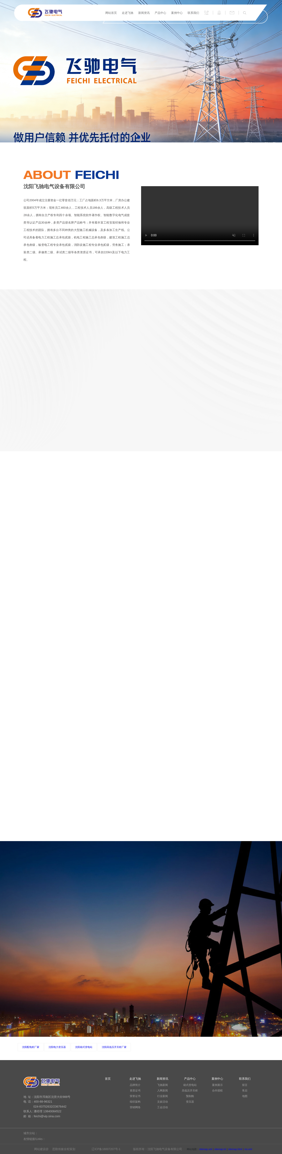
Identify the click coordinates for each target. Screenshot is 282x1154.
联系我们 (193, 12)
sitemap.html (235, 1149)
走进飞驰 (127, 12)
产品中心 (160, 12)
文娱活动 (162, 1101)
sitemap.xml (205, 1149)
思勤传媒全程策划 (63, 1149)
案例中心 (177, 12)
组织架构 (135, 1101)
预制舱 (190, 1096)
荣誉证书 (135, 1096)
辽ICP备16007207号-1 (106, 1149)
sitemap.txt (220, 1149)
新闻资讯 (144, 12)
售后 (244, 1090)
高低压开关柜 (190, 1090)
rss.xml (248, 1149)
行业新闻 (162, 1096)
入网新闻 (162, 1090)
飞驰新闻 (162, 1085)
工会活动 (162, 1107)
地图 (244, 1096)
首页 (108, 1078)
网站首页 (111, 12)
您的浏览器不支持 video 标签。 (200, 215)
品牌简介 (135, 1085)
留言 (244, 1085)
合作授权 (217, 1090)
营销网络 (135, 1107)
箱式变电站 (190, 1085)
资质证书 (135, 1090)
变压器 (190, 1101)
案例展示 (217, 1085)
